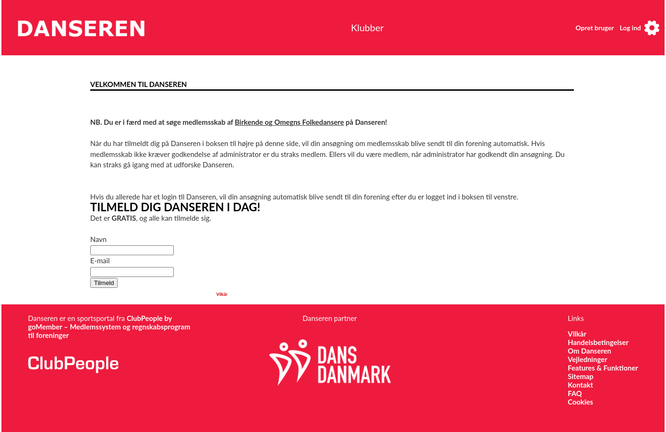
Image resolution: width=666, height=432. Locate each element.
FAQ (575, 393)
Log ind (630, 28)
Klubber (367, 27)
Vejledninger (587, 359)
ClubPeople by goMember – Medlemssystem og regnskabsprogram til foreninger (109, 326)
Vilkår (222, 294)
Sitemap (580, 376)
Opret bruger (595, 28)
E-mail (100, 260)
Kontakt (580, 384)
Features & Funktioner (603, 367)
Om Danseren (589, 350)
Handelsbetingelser (598, 342)
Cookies (580, 401)
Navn (98, 239)
